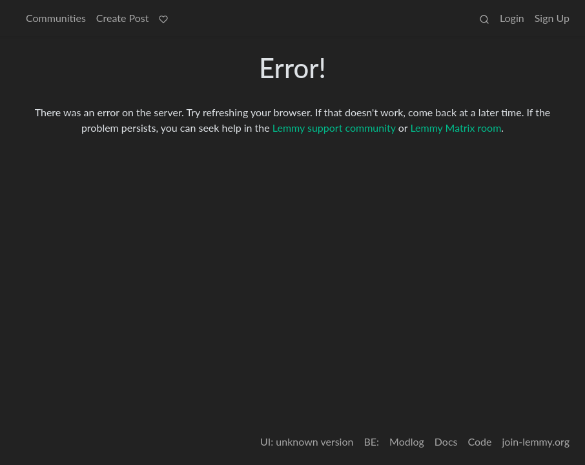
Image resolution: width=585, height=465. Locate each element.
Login (512, 18)
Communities (56, 18)
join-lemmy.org (536, 441)
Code (480, 441)
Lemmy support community (334, 127)
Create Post (122, 18)
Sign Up (552, 18)
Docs (446, 441)
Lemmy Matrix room (455, 127)
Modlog (406, 441)
